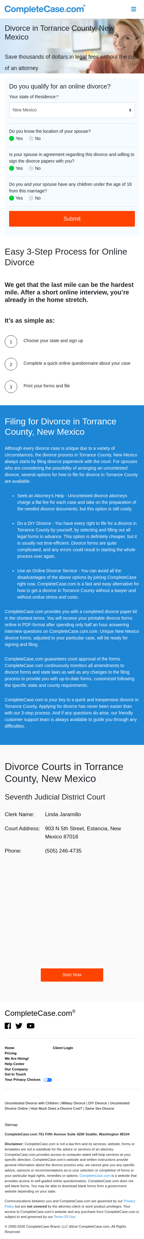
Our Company (16, 1069)
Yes (19, 138)
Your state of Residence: (33, 96)
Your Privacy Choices (22, 1079)
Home (9, 1048)
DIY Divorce (98, 1103)
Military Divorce (74, 1103)
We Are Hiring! (17, 1058)
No (38, 138)
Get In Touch (15, 1074)
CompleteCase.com (40, 1013)
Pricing (11, 1053)
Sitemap (11, 1125)
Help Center (14, 1064)
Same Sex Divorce (99, 1108)
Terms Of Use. (65, 1217)
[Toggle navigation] (133, 9)
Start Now (72, 974)
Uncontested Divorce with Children (32, 1103)
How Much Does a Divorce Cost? (57, 1108)
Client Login (63, 1048)
